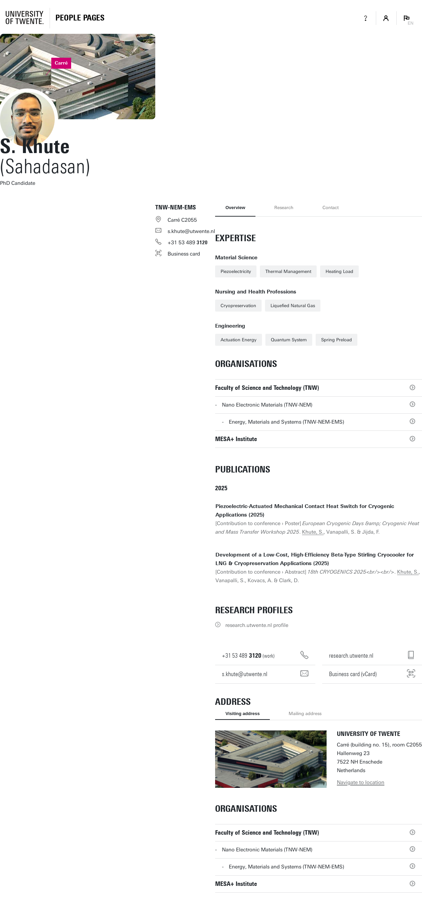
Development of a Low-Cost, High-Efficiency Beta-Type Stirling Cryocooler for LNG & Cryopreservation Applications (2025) (314, 559)
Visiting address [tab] (242, 713)
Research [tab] (283, 207)
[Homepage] (79, 18)
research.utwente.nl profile (256, 625)
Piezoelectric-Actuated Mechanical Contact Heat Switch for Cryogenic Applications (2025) (304, 510)
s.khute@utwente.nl (191, 231)
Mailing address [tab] (305, 713)
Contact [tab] (330, 207)
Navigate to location (360, 782)
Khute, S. (313, 532)
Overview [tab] (235, 207)
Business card (184, 254)
